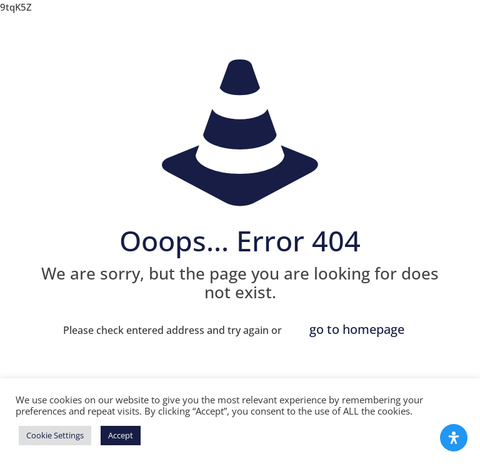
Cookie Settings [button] (55, 435)
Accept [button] (120, 435)
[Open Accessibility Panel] (454, 437)
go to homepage (356, 329)
